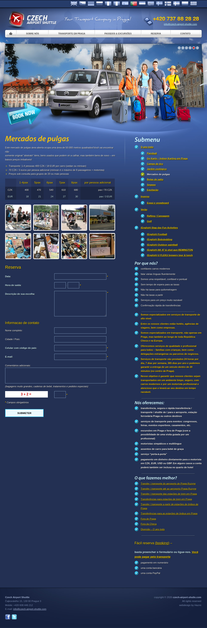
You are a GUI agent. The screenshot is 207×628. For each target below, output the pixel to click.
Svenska (159, 4)
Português (133, 4)
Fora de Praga (148, 519)
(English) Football (157, 234)
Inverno (145, 196)
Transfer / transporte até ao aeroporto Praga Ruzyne (168, 488)
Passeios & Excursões (118, 33)
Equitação (152, 190)
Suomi (167, 4)
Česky (82, 4)
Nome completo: (13, 330)
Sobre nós (32, 33)
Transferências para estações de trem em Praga (166, 499)
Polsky (185, 4)
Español (125, 4)
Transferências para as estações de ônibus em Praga (169, 513)
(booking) (162, 543)
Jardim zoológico (157, 169)
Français (108, 4)
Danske (176, 4)
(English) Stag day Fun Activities (159, 227)
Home (10, 33)
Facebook (7, 617)
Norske (150, 4)
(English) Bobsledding (159, 239)
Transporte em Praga (71, 33)
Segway (151, 184)
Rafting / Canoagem (158, 216)
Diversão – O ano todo (153, 529)
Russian (99, 4)
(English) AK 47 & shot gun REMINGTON (170, 250)
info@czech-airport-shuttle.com (180, 24)
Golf (149, 221)
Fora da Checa (149, 524)
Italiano (116, 4)
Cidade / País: (12, 339)
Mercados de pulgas (158, 174)
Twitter (14, 617)
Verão (144, 209)
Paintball (152, 153)
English (73, 4)
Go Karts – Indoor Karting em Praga (167, 158)
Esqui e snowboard (158, 203)
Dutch (142, 4)
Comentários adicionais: (18, 365)
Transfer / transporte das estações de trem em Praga (169, 494)
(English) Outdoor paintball (162, 245)
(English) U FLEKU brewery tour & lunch (170, 255)
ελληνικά (193, 4)
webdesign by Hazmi (190, 605)
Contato (185, 33)
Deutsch (91, 4)
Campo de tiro (155, 164)
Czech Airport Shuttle (32, 19)
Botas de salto (155, 179)
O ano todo (147, 147)
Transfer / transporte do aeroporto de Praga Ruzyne (168, 483)
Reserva (156, 33)
